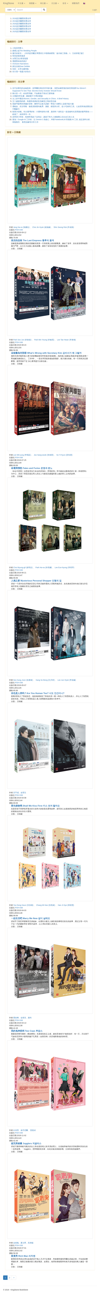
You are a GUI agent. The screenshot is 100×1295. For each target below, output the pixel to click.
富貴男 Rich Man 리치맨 (23, 1256)
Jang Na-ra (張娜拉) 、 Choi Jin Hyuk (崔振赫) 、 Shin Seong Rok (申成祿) (43, 227)
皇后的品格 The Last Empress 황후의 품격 (32, 240)
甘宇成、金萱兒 (19, 793)
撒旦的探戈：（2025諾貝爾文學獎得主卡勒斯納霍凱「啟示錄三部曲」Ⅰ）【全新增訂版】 (48, 53)
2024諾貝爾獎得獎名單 (21, 29)
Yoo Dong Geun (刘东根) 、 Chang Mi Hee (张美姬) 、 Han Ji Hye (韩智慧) (43, 905)
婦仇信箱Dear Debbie (21, 66)
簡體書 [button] (32, 3)
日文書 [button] (55, 3)
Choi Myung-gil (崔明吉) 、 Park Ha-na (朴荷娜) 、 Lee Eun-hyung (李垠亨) (43, 567)
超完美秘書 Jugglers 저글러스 (26, 1143)
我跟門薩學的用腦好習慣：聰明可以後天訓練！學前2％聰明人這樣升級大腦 (43, 104)
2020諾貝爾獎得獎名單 (21, 24)
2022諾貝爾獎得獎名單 (21, 26)
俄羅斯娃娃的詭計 (19, 61)
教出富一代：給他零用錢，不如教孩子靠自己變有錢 (33, 93)
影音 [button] (65, 3)
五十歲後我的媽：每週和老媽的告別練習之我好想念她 (34, 101)
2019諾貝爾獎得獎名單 (21, 21)
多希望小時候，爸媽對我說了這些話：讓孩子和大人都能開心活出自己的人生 (43, 117)
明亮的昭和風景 (18, 56)
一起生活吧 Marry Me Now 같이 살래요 (30, 918)
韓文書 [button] (44, 3)
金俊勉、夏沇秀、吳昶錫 (23, 1243)
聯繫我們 (75, 3)
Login (94, 10)
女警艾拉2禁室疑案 (20, 58)
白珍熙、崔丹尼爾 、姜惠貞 (24, 1130)
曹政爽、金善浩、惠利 (22, 1018)
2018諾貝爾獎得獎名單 (21, 18)
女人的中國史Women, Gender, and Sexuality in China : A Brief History (40, 99)
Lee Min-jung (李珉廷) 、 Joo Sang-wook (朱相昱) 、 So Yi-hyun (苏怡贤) (42, 455)
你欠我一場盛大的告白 (21, 72)
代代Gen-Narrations (20, 64)
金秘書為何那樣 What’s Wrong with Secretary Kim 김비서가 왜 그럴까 (46, 353)
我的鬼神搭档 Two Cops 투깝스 (26, 1031)
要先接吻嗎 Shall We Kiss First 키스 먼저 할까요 (35, 806)
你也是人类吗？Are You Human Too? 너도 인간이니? (37, 693)
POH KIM (19, 230)
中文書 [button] (21, 3)
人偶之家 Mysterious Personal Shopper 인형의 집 (36, 580)
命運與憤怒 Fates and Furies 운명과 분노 (31, 468)
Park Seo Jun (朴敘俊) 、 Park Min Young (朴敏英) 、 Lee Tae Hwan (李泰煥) (44, 340)
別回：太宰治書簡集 (20, 69)
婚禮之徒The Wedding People (24, 51)
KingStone (8, 3)
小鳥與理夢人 (17, 48)
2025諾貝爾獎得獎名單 (21, 31)
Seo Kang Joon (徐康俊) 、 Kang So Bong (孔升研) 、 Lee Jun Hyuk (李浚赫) (44, 680)
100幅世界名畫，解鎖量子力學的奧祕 (27, 96)
